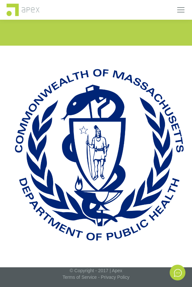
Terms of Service (80, 277)
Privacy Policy (115, 277)
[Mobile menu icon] (180, 9)
